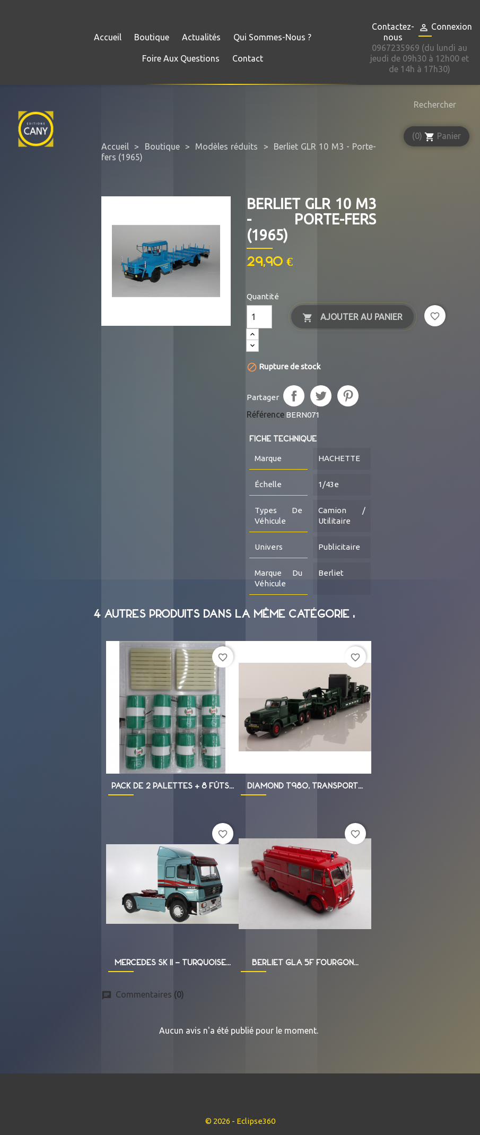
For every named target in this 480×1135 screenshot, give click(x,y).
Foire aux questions (181, 58)
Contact (247, 58)
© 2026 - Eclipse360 (240, 1120)
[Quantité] (259, 316)
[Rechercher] (432, 104)
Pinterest (348, 395)
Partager (293, 395)
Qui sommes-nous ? (272, 37)
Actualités (201, 37)
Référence (265, 414)
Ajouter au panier (352, 317)
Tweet (320, 395)
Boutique (151, 37)
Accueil (107, 37)
